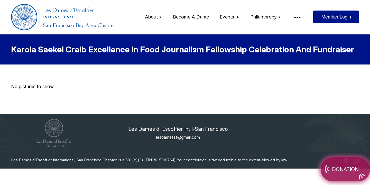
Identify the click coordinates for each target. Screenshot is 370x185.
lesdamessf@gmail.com (178, 137)
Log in (336, 17)
